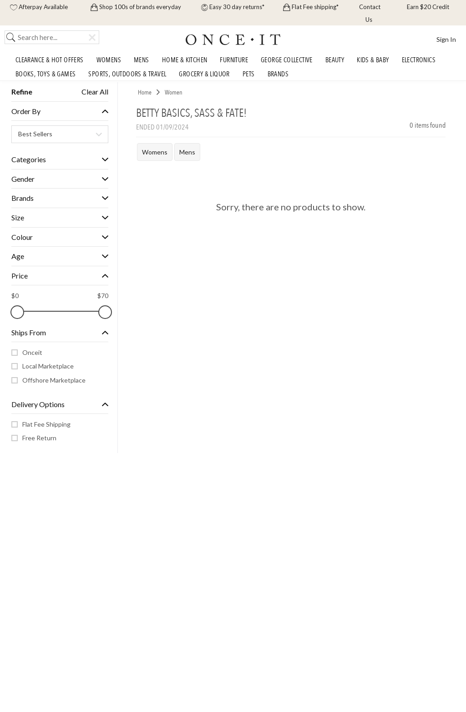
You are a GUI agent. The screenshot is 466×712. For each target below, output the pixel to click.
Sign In (446, 39)
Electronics (419, 60)
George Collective (287, 60)
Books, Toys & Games (45, 74)
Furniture (234, 60)
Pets (249, 74)
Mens (141, 60)
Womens (108, 60)
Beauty (334, 60)
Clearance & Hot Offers (49, 60)
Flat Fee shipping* (311, 6)
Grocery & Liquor (204, 74)
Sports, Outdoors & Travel (127, 74)
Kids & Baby (373, 60)
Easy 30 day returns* (232, 6)
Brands (278, 74)
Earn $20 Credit (427, 6)
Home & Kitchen (185, 60)
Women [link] (173, 92)
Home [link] (145, 92)
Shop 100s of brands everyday (136, 6)
